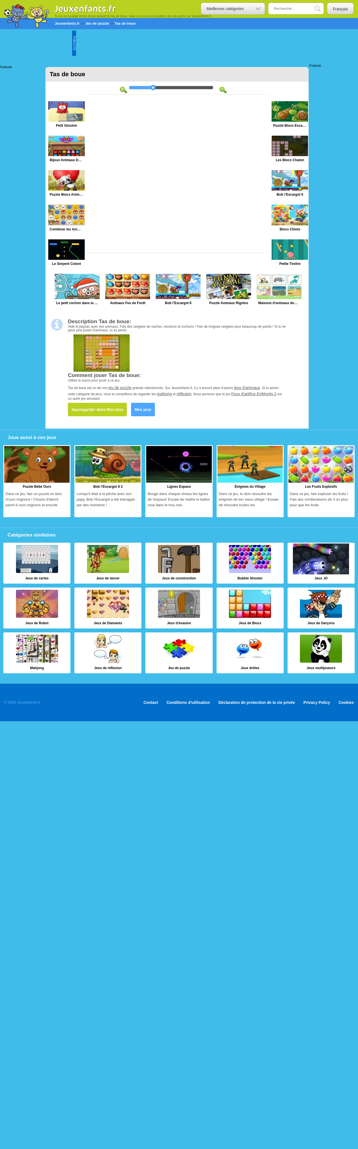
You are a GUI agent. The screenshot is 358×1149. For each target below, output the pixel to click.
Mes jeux (143, 409)
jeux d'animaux (247, 387)
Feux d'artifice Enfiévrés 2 (253, 394)
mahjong (164, 394)
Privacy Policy (317, 702)
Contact (150, 702)
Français (340, 9)
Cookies (346, 702)
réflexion (183, 394)
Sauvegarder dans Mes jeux (97, 409)
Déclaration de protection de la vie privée (256, 702)
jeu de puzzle (120, 387)
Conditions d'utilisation (188, 702)
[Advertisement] (178, 43)
